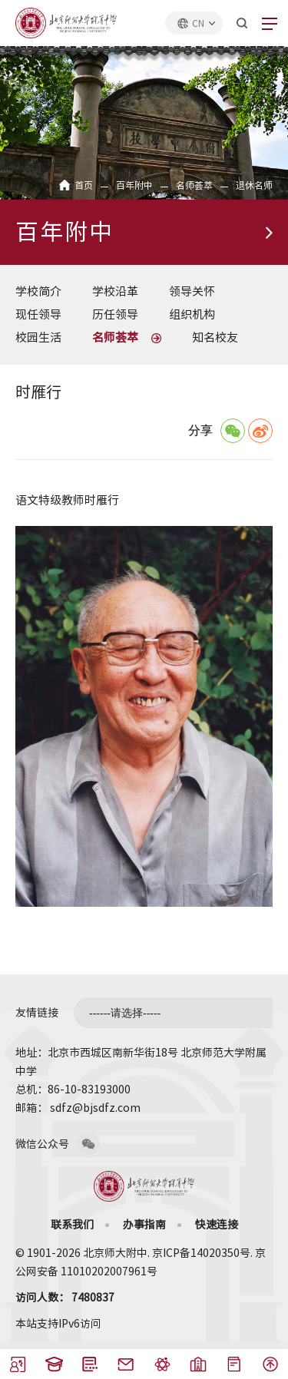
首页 (83, 185)
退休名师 (254, 185)
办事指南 (144, 1224)
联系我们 (72, 1224)
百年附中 (134, 185)
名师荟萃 (194, 185)
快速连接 (216, 1224)
